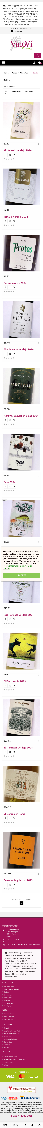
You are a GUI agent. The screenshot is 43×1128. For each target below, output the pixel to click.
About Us (7, 1055)
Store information (10, 967)
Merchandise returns (11, 1008)
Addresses (8, 1017)
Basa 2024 (10, 530)
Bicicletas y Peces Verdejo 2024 (21, 596)
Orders (6, 1011)
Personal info (9, 1006)
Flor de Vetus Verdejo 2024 (19, 397)
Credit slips (8, 1014)
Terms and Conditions (12, 1053)
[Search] (21, 55)
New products (9, 1025)
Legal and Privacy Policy (12, 1050)
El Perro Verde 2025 (15, 729)
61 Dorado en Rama (14, 862)
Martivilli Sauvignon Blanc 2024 (21, 463)
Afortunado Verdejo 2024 (18, 198)
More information (12, 566)
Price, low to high (21, 86)
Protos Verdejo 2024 (15, 331)
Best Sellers (8, 1028)
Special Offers (9, 1022)
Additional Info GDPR (11, 1058)
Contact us (17, 31)
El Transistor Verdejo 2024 (18, 795)
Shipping (7, 1047)
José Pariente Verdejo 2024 (19, 663)
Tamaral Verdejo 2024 (16, 264)
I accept (21, 575)
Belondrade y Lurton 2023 (18, 928)
